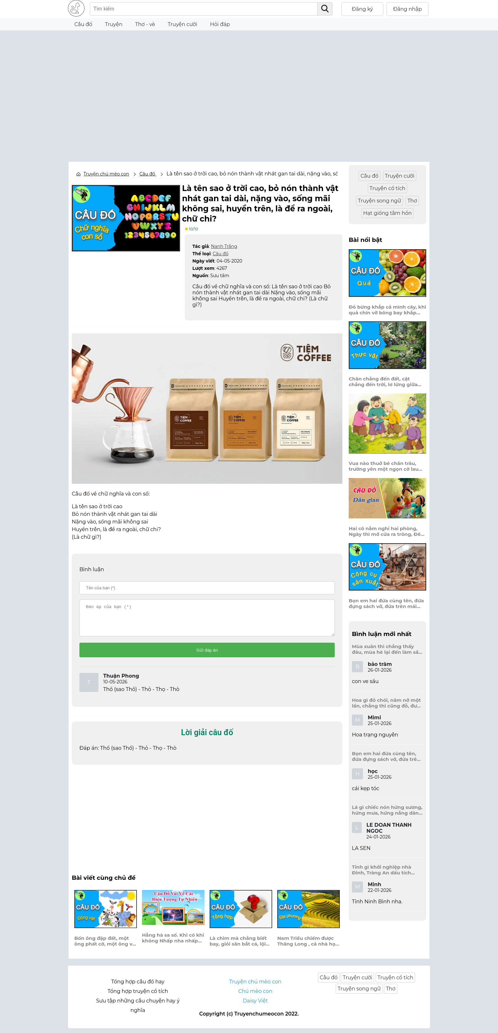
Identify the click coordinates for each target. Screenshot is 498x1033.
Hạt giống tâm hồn (387, 213)
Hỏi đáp (220, 24)
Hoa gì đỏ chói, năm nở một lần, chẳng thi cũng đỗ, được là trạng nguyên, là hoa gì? (387, 703)
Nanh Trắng (224, 245)
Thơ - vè (145, 24)
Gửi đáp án (207, 655)
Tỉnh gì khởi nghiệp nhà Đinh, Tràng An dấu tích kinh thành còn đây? (381, 870)
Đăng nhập (407, 9)
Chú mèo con (255, 996)
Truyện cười (182, 24)
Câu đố (83, 24)
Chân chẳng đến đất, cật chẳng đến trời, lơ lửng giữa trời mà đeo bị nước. (383, 381)
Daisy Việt (255, 1005)
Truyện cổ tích (388, 188)
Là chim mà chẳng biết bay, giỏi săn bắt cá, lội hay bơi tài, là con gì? (238, 946)
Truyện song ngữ (379, 201)
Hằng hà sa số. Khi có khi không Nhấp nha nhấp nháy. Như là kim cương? (173, 942)
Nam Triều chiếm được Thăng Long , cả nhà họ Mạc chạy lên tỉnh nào (306, 946)
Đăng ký (362, 9)
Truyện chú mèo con (106, 174)
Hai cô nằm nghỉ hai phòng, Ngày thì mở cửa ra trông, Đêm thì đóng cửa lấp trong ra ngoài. (387, 531)
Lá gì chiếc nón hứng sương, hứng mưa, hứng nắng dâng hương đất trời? (387, 810)
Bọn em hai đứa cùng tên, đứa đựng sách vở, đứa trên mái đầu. (386, 603)
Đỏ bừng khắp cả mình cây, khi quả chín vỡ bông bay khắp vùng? (387, 310)
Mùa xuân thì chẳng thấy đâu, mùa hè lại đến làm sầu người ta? (387, 649)
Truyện (114, 24)
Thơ (412, 201)
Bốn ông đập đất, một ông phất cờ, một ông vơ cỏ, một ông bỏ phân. (104, 946)
